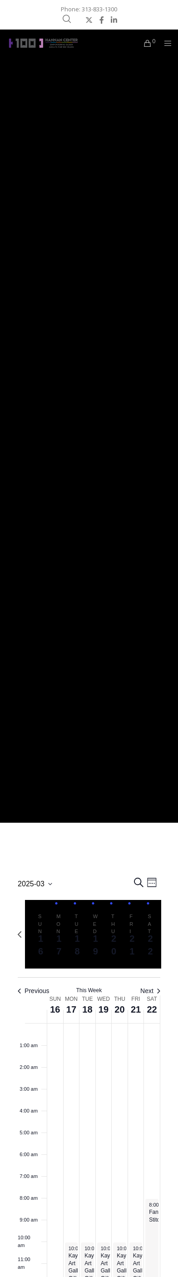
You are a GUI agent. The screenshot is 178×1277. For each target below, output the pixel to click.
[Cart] (145, 43)
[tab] (38, 934)
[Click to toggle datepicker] (35, 884)
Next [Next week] (150, 990)
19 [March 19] (104, 1009)
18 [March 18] (87, 1009)
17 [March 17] (71, 1009)
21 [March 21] (136, 1009)
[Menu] (165, 43)
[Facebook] (101, 20)
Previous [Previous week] (33, 990)
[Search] (66, 19)
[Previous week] (19, 934)
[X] (89, 20)
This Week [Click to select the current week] (89, 990)
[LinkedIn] (114, 20)
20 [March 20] (119, 1009)
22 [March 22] (152, 1009)
